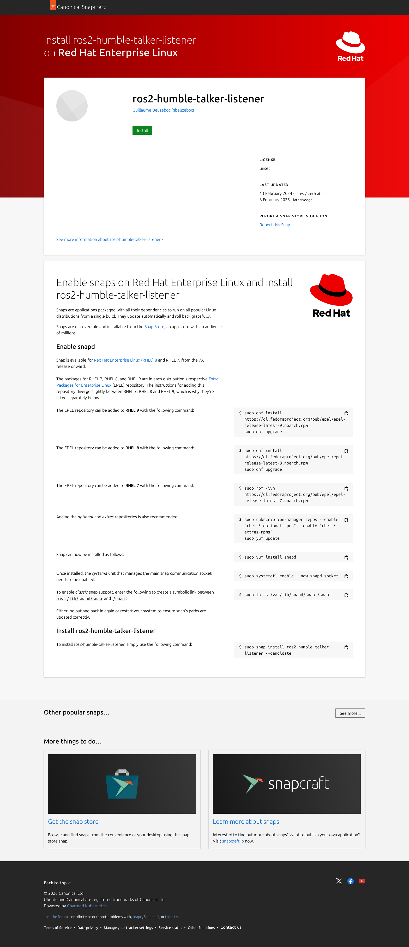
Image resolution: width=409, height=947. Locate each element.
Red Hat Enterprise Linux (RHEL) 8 (125, 360)
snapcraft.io (233, 841)
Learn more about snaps (246, 821)
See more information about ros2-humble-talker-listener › (109, 239)
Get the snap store (73, 821)
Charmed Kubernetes (87, 905)
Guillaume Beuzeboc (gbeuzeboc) (163, 110)
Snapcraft (151, 916)
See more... (350, 713)
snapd (137, 916)
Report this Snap (275, 224)
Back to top (58, 882)
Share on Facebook (350, 881)
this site (171, 916)
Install (142, 130)
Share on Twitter (339, 881)
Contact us (230, 927)
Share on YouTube (362, 881)
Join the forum (56, 916)
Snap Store (154, 326)
